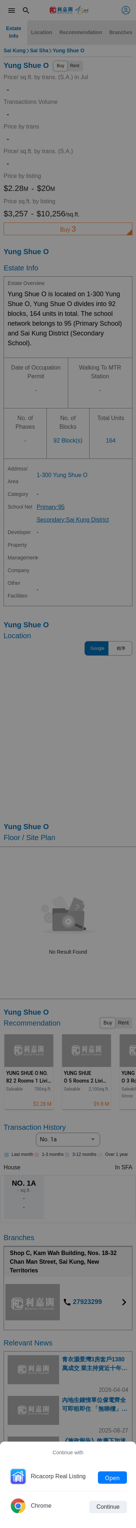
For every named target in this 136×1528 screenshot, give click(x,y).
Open (112, 1477)
